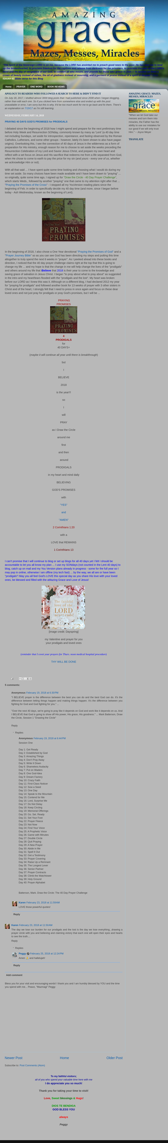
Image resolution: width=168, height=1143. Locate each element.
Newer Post (13, 1058)
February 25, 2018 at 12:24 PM (47, 953)
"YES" (63, 504)
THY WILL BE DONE (63, 661)
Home (8, 87)
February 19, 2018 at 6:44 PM (50, 738)
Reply (14, 725)
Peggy (22, 953)
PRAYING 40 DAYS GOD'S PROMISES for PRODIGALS (36, 121)
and (63, 512)
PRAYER (20, 87)
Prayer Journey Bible (18, 255)
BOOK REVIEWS (55, 87)
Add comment (14, 975)
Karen (22, 902)
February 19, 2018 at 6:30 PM (42, 692)
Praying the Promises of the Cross (26, 184)
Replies (19, 732)
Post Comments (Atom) (32, 1065)
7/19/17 (29, 108)
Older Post (114, 1058)
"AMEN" (63, 519)
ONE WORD (36, 87)
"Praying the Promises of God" (95, 251)
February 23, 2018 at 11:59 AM (43, 902)
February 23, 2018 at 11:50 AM (35, 925)
